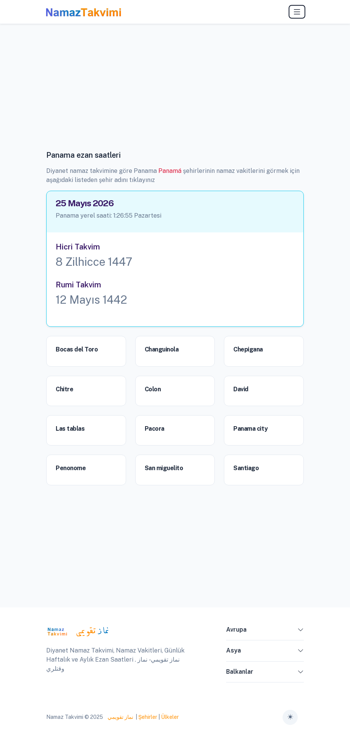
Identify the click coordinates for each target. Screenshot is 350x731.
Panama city (250, 428)
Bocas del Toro (77, 349)
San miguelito (164, 468)
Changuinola (162, 349)
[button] (301, 631)
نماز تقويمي (119, 717)
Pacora (154, 428)
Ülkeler (170, 717)
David (240, 389)
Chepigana (248, 349)
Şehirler (147, 717)
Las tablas (70, 428)
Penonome (71, 468)
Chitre (64, 389)
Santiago (246, 468)
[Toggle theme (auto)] (290, 717)
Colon (153, 389)
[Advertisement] (175, 93)
